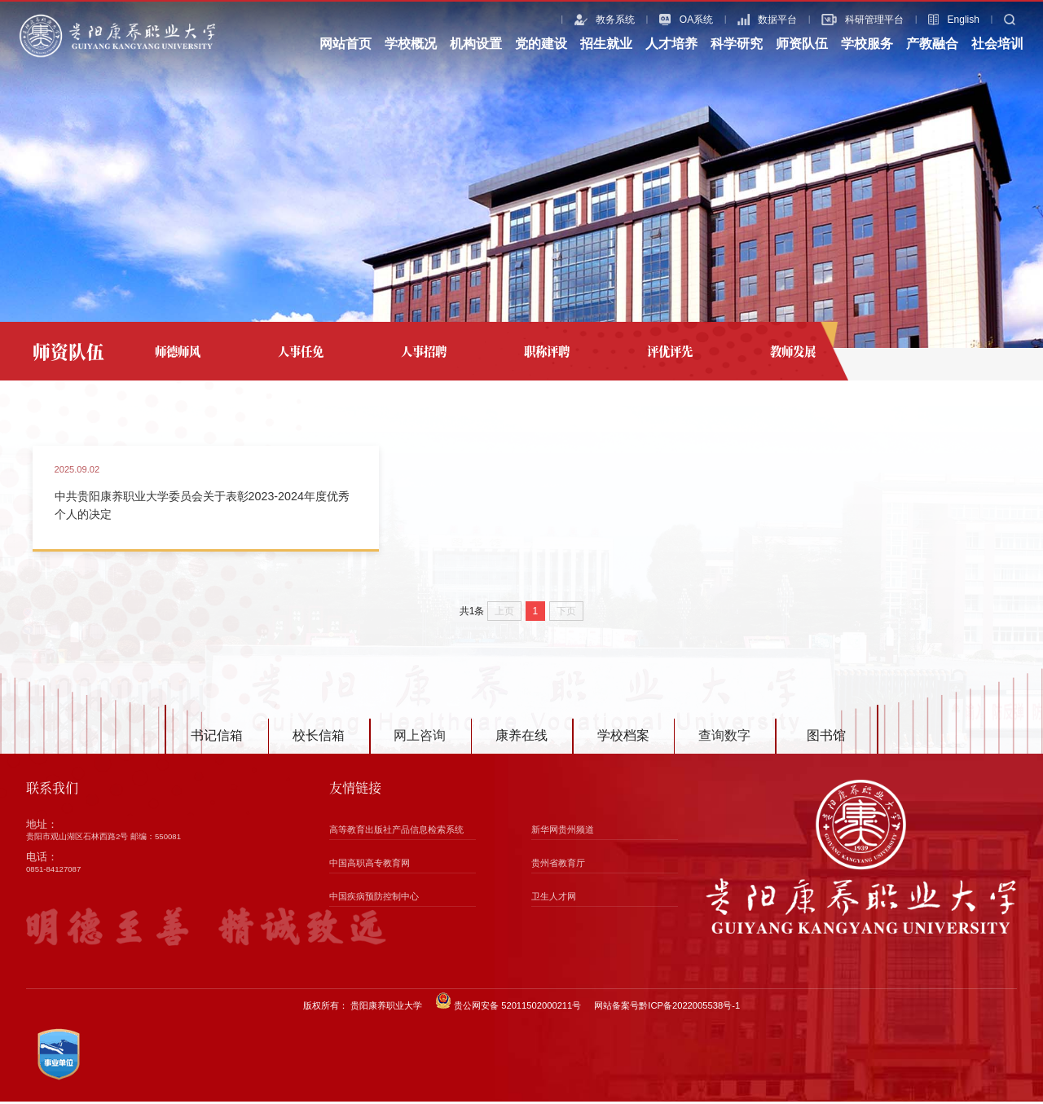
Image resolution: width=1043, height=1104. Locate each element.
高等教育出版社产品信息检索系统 (396, 832)
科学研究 (737, 44)
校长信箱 (319, 739)
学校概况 (411, 44)
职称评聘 (547, 350)
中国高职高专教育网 (369, 865)
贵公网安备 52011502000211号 (508, 1004)
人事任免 (300, 350)
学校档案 (623, 739)
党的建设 (541, 44)
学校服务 (867, 44)
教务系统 (587, 19)
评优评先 (670, 350)
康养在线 (521, 739)
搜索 (1004, 19)
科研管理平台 (844, 19)
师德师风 (177, 350)
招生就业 (606, 44)
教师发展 (793, 350)
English (936, 19)
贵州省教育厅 (558, 865)
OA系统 (668, 19)
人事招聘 (424, 350)
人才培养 (671, 44)
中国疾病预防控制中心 (374, 899)
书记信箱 (217, 739)
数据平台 (749, 19)
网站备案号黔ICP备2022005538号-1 (667, 1008)
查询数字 (724, 739)
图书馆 (826, 739)
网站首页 (345, 44)
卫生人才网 (553, 899)
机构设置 (476, 44)
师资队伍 (802, 44)
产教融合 (932, 44)
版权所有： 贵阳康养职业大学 (362, 1008)
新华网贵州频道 (562, 832)
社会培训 (997, 44)
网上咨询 (420, 739)
